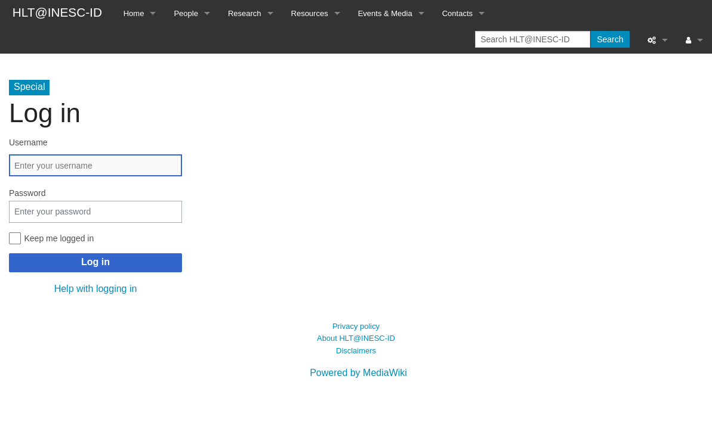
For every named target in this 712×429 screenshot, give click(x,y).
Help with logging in (95, 289)
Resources (309, 13)
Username (28, 142)
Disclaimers (356, 350)
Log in (95, 262)
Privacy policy (356, 326)
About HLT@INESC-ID (356, 338)
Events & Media (385, 13)
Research (244, 13)
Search (610, 39)
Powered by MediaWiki (358, 373)
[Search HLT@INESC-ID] (532, 39)
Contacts (457, 13)
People (186, 13)
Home (134, 13)
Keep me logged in (59, 238)
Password (27, 193)
